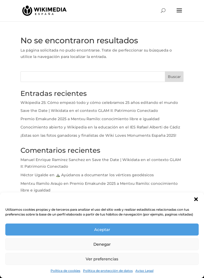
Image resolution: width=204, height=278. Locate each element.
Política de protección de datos (108, 271)
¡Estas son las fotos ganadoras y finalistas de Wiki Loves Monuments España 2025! (98, 135)
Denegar (102, 244)
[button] (196, 199)
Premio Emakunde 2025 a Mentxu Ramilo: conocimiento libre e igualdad (90, 118)
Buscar (174, 76)
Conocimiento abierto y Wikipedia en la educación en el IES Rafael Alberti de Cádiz (100, 127)
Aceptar (102, 229)
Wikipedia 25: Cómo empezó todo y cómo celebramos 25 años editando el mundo (99, 102)
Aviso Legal (144, 271)
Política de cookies (65, 271)
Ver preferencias (102, 258)
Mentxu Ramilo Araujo (41, 183)
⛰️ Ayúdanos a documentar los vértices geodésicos (105, 175)
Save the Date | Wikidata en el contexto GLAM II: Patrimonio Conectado (89, 110)
